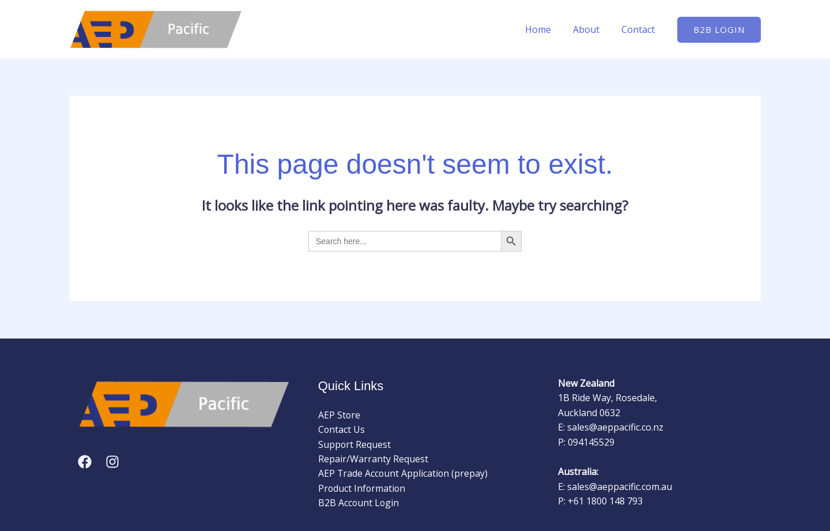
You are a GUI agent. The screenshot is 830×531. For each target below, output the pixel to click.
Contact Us (341, 429)
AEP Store (339, 415)
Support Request (354, 444)
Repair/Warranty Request (373, 459)
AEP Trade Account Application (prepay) (403, 474)
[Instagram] (112, 462)
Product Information (362, 489)
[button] (719, 30)
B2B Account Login (359, 503)
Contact (640, 29)
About (591, 29)
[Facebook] (85, 462)
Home (547, 29)
